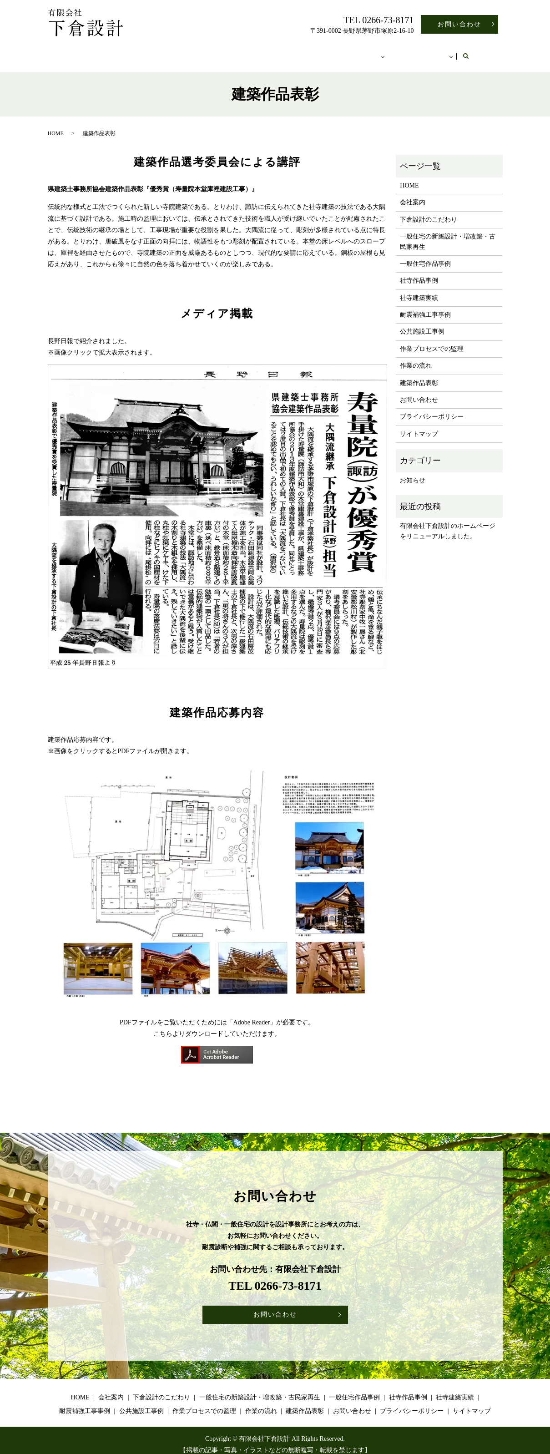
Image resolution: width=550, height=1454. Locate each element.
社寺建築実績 (419, 289)
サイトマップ (419, 425)
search (485, 52)
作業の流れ (416, 357)
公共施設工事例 (422, 322)
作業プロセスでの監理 (432, 340)
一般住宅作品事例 (425, 255)
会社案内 (115, 51)
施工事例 (376, 51)
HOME (73, 51)
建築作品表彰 (419, 374)
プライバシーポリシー (432, 408)
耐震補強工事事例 (425, 306)
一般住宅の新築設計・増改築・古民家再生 (283, 51)
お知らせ (412, 471)
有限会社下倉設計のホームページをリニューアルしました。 (447, 522)
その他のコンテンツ (437, 51)
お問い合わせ (459, 24)
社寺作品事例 (419, 272)
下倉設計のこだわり (175, 51)
